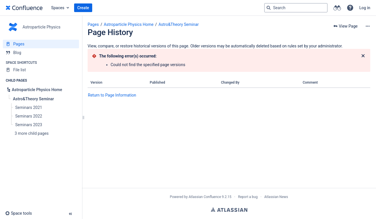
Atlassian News (276, 197)
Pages (93, 24)
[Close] (363, 56)
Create (83, 7)
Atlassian (229, 209)
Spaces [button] (57, 7)
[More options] (367, 26)
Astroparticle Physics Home (128, 24)
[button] (350, 7)
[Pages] (41, 44)
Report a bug (248, 197)
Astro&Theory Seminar (179, 24)
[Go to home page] (24, 7)
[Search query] (295, 7)
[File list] (41, 70)
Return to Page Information (112, 95)
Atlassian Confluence (204, 197)
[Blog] (41, 52)
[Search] (268, 7)
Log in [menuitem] (364, 7)
